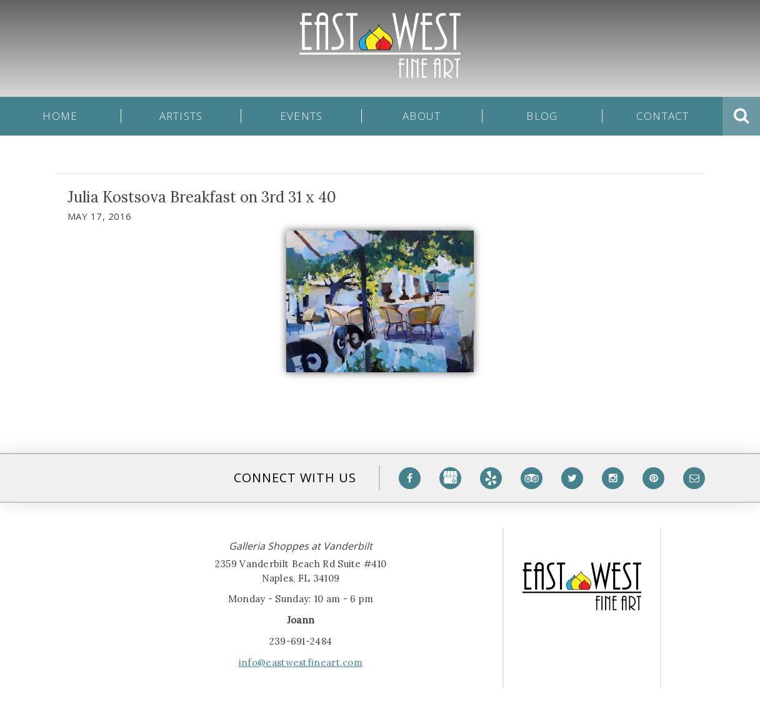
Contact (662, 116)
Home (60, 116)
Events (301, 116)
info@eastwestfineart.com (300, 662)
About (421, 116)
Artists (181, 116)
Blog (542, 116)
